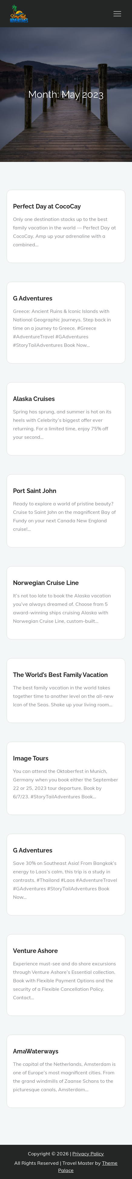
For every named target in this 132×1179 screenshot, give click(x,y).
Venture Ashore (35, 950)
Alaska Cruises (34, 398)
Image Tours (30, 758)
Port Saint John (34, 490)
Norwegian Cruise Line (46, 582)
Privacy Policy (88, 1154)
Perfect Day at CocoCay (47, 206)
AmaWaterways (35, 1051)
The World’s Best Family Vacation (60, 674)
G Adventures (32, 298)
